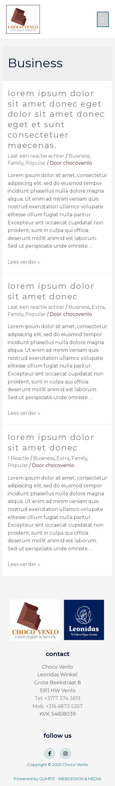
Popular (35, 163)
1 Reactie (18, 458)
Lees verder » (24, 262)
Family (15, 163)
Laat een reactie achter (36, 156)
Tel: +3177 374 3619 (57, 698)
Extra (98, 307)
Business (79, 156)
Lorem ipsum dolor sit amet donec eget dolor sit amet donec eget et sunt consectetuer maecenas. (56, 119)
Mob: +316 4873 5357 (58, 706)
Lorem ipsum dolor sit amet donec (51, 291)
